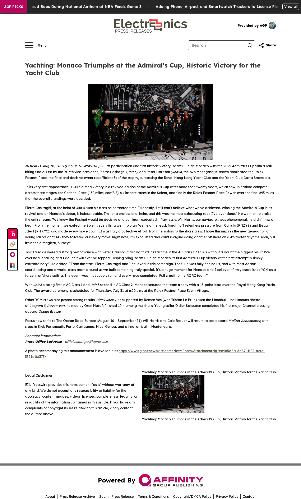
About (50, 496)
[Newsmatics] (12, 265)
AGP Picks (13, 7)
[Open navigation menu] (36, 45)
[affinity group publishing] (12, 255)
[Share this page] (267, 45)
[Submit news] (12, 234)
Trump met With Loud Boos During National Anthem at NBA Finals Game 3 (74, 6)
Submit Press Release (116, 496)
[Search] (216, 45)
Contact (249, 496)
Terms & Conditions (153, 496)
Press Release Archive (77, 496)
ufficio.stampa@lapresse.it (86, 341)
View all (290, 6)
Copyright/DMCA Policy (192, 496)
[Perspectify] (12, 244)
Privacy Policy (227, 496)
